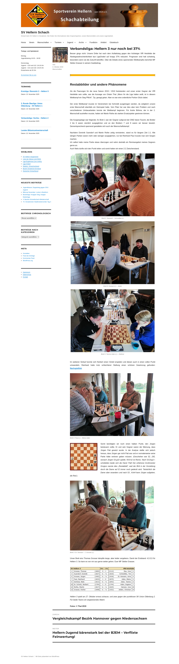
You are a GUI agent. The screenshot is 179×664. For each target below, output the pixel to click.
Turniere (58, 42)
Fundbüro (93, 42)
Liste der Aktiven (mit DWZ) (32, 159)
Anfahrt (104, 42)
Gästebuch (114, 42)
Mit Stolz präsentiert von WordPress (47, 656)
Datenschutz (27, 274)
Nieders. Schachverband (31, 166)
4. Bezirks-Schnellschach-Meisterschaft (36, 199)
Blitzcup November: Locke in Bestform (35, 192)
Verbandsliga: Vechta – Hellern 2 (34, 118)
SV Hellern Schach (35, 32)
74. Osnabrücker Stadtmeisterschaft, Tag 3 (37, 202)
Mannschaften (43, 42)
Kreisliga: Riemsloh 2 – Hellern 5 (35, 91)
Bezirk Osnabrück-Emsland (32, 169)
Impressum (26, 272)
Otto (54, 65)
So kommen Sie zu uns (28, 75)
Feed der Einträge (29, 256)
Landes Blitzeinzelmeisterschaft (34, 130)
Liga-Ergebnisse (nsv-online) (32, 161)
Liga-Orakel (26, 164)
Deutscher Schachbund (30, 171)
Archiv (81, 42)
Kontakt (25, 277)
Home (23, 42)
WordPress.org (28, 260)
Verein (31, 42)
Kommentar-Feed (28, 258)
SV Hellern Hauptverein (30, 157)
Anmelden (26, 253)
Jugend (70, 42)
